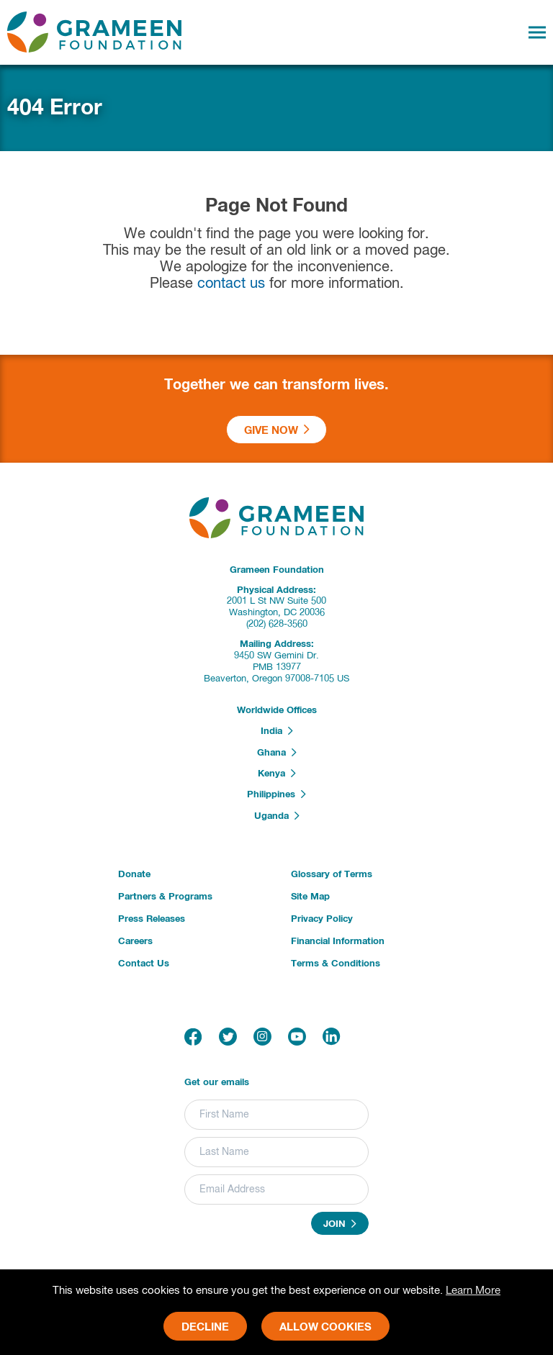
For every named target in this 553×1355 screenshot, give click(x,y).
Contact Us (143, 964)
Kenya (277, 774)
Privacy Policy (322, 919)
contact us (231, 283)
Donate (134, 874)
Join (339, 1224)
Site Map (310, 897)
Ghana (277, 753)
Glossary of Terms (331, 874)
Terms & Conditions (335, 964)
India (277, 731)
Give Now (277, 429)
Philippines (276, 794)
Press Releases (151, 919)
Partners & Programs (165, 897)
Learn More (473, 1290)
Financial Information (338, 941)
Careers (135, 941)
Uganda (277, 816)
